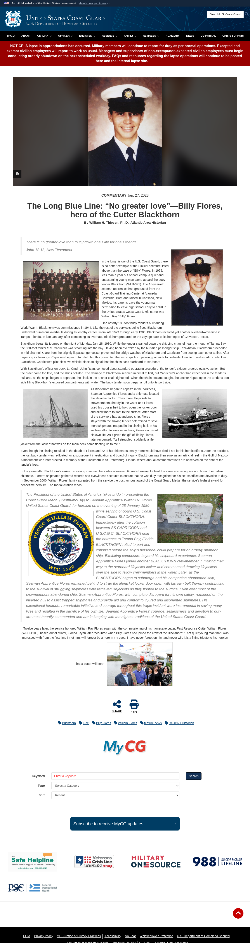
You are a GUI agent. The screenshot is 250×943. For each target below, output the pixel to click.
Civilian (44, 35)
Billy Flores (100, 723)
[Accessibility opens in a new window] (112, 936)
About (26, 35)
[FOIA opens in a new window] (26, 936)
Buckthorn (66, 723)
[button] (94, 3)
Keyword (38, 776)
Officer (65, 35)
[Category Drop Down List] (115, 785)
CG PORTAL (208, 35)
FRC (83, 723)
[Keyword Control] (115, 776)
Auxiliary (173, 35)
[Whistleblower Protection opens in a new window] (156, 936)
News (190, 35)
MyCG (11, 35)
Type (41, 785)
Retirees (151, 35)
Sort (42, 795)
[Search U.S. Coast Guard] (225, 14)
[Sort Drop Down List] (115, 795)
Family (130, 35)
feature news (150, 723)
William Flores (124, 723)
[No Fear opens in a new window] (130, 936)
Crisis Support (233, 35)
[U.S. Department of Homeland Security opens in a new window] (203, 936)
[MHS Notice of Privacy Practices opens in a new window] (79, 936)
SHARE (117, 706)
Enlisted (87, 35)
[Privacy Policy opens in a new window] (43, 936)
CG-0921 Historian (178, 723)
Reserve (109, 35)
